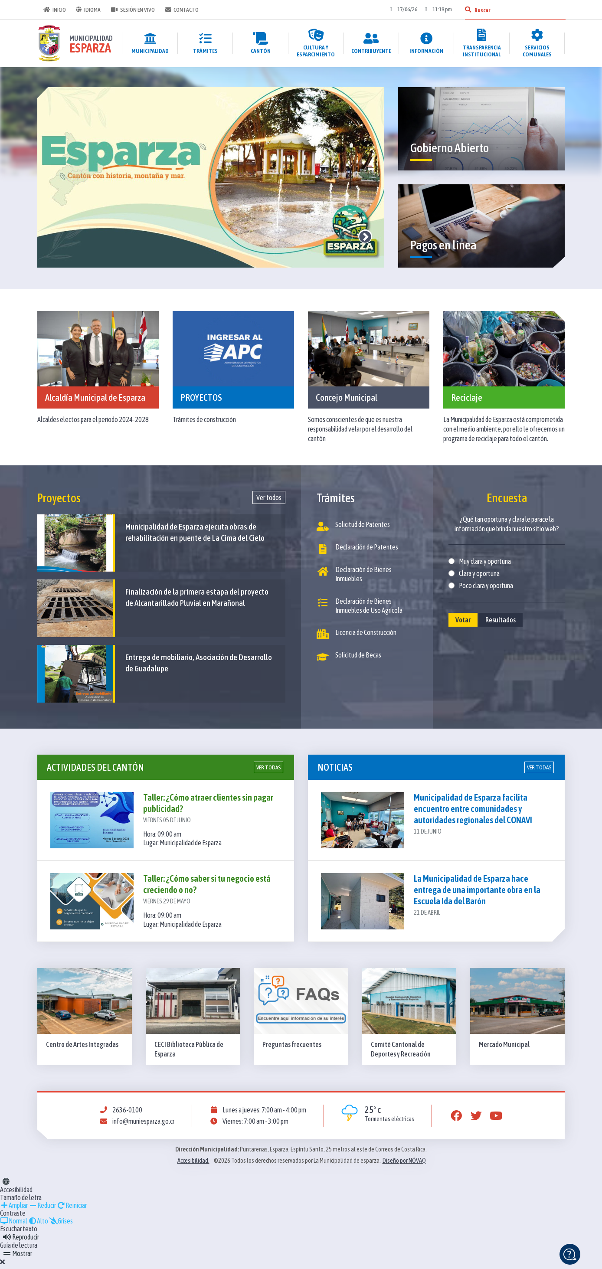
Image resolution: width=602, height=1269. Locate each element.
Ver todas (268, 771)
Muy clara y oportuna (485, 561)
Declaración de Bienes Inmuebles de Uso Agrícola (359, 607)
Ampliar (14, 1209)
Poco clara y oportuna (486, 585)
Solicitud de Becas (349, 658)
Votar (463, 620)
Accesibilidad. (193, 1164)
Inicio (54, 9)
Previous (346, 236)
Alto (38, 1224)
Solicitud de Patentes (353, 526)
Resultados (500, 620)
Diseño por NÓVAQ (404, 1164)
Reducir (42, 1209)
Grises (61, 1224)
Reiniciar (72, 1209)
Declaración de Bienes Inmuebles (354, 574)
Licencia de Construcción (356, 636)
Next (365, 236)
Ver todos (268, 497)
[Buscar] (467, 9)
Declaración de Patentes (357, 549)
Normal (13, 1224)
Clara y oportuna (479, 573)
